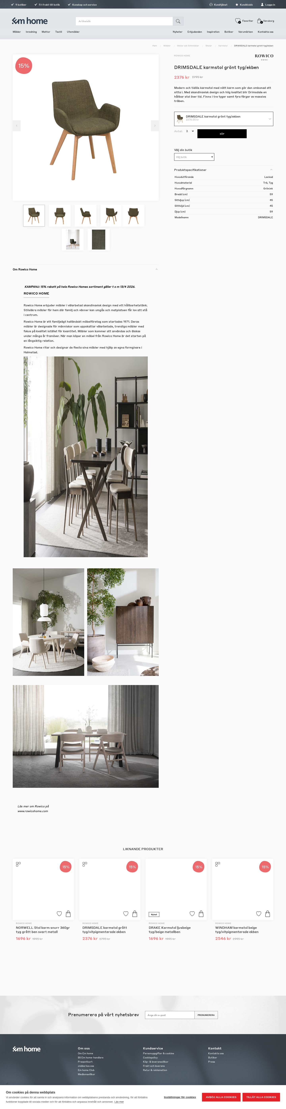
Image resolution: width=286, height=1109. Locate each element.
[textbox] (194, 157)
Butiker (212, 1057)
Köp (68, 913)
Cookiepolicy (150, 1057)
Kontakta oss (216, 1053)
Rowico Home (182, 55)
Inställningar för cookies (180, 1097)
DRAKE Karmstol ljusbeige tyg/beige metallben (170, 929)
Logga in (266, 4)
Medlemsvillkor (86, 1074)
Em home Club (86, 1070)
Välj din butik (183, 150)
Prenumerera (206, 1015)
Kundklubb (242, 4)
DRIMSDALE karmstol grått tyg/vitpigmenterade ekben (104, 929)
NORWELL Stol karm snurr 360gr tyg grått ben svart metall (43, 929)
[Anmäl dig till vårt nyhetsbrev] (170, 1015)
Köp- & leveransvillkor (155, 1061)
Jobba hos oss (86, 1065)
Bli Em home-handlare (90, 1057)
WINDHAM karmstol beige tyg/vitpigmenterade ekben (237, 929)
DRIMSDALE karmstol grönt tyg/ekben (213, 116)
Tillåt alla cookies (261, 1097)
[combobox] (194, 157)
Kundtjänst (217, 4)
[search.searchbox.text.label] (124, 21)
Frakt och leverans (154, 1065)
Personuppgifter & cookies (158, 1053)
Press (211, 1061)
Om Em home (85, 1053)
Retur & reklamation (155, 1070)
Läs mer (119, 1101)
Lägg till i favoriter (59, 913)
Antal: (178, 131)
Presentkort (85, 1061)
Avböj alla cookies (221, 1097)
